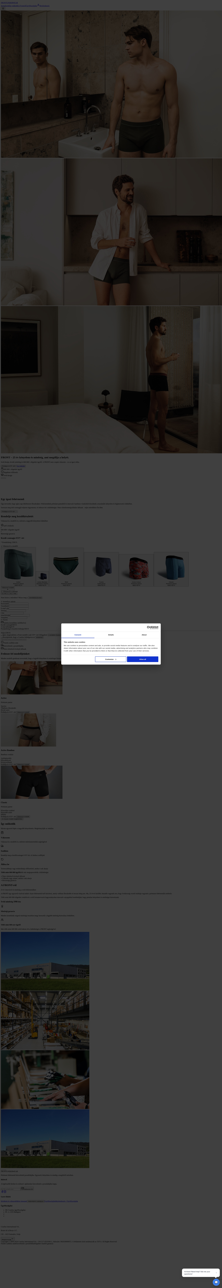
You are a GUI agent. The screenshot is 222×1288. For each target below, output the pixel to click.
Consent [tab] (78, 635)
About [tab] (144, 635)
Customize (110, 659)
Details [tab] (111, 635)
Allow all (142, 659)
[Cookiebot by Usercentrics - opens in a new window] (148, 627)
